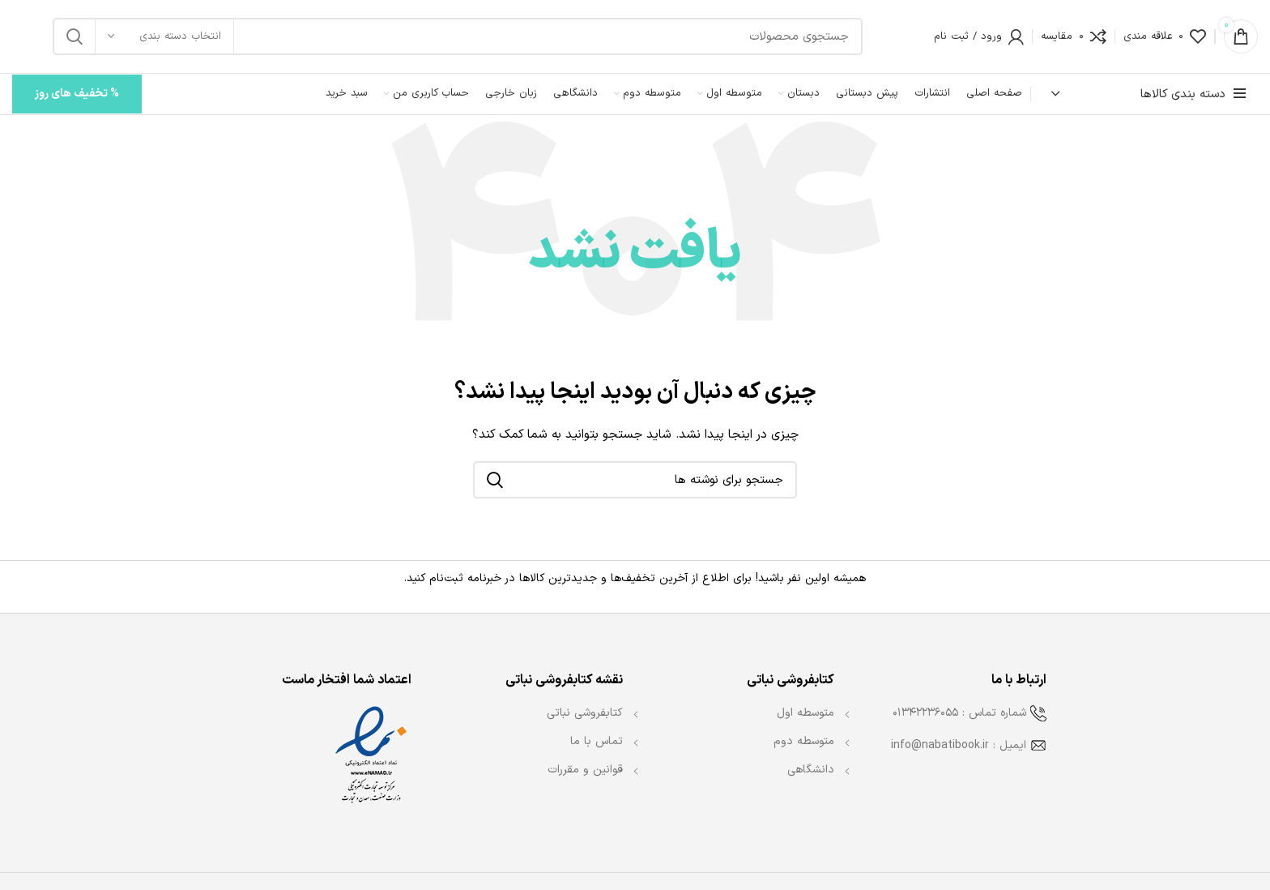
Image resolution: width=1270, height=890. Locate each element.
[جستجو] (458, 36)
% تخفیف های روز (77, 93)
